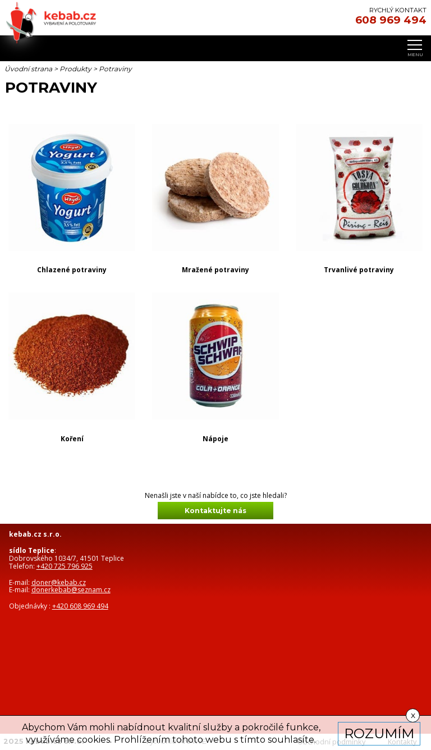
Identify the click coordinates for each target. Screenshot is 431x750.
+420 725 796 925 (64, 566)
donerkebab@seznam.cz (71, 589)
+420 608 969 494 (80, 606)
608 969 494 (391, 20)
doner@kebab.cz (58, 582)
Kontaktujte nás (215, 510)
